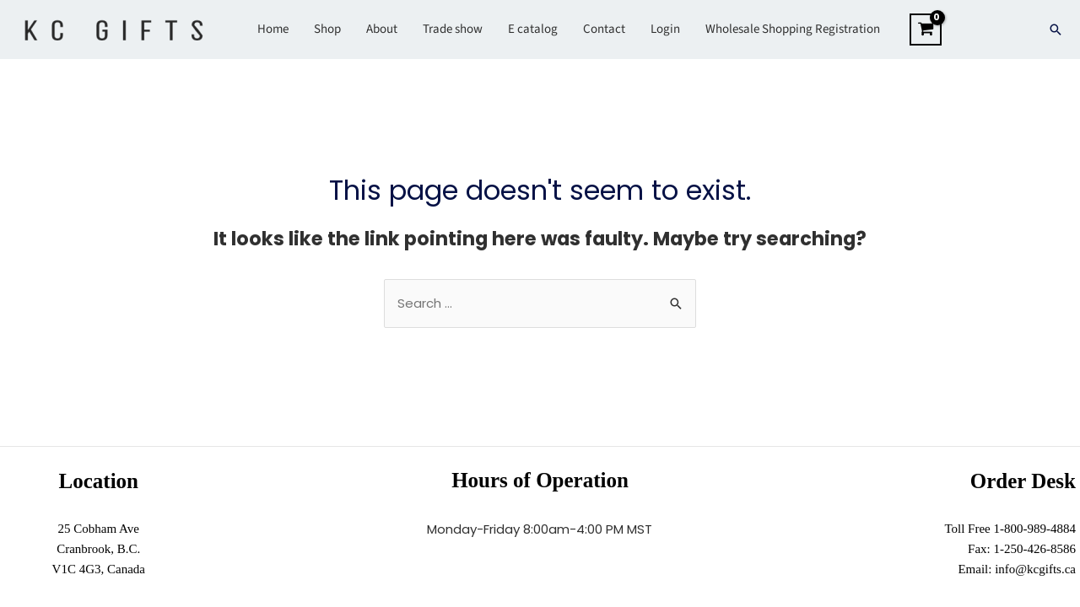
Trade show (453, 29)
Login (665, 29)
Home (273, 29)
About (381, 29)
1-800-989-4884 (1035, 528)
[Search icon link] (1055, 29)
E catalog (533, 29)
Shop (327, 29)
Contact (604, 29)
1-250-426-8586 (1035, 549)
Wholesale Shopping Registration (792, 29)
